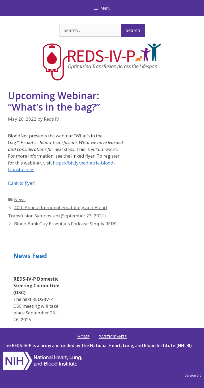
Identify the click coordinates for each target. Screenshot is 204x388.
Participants (113, 336)
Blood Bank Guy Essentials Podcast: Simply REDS (65, 224)
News (20, 199)
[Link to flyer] (22, 183)
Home (83, 336)
